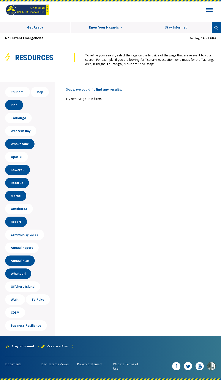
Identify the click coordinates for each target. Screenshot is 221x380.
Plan (14, 105)
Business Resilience (26, 325)
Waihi (15, 299)
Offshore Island (23, 286)
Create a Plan (57, 346)
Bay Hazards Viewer (55, 364)
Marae (16, 196)
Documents (13, 364)
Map (39, 92)
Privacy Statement (90, 364)
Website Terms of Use (125, 366)
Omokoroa (19, 209)
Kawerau (17, 170)
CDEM (15, 312)
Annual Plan (20, 261)
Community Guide (24, 235)
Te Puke (38, 299)
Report (16, 222)
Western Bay (21, 131)
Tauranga (18, 118)
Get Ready (35, 27)
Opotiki (16, 157)
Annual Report (22, 248)
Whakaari (18, 273)
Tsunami (17, 92)
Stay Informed (176, 27)
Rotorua (17, 183)
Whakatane (20, 144)
